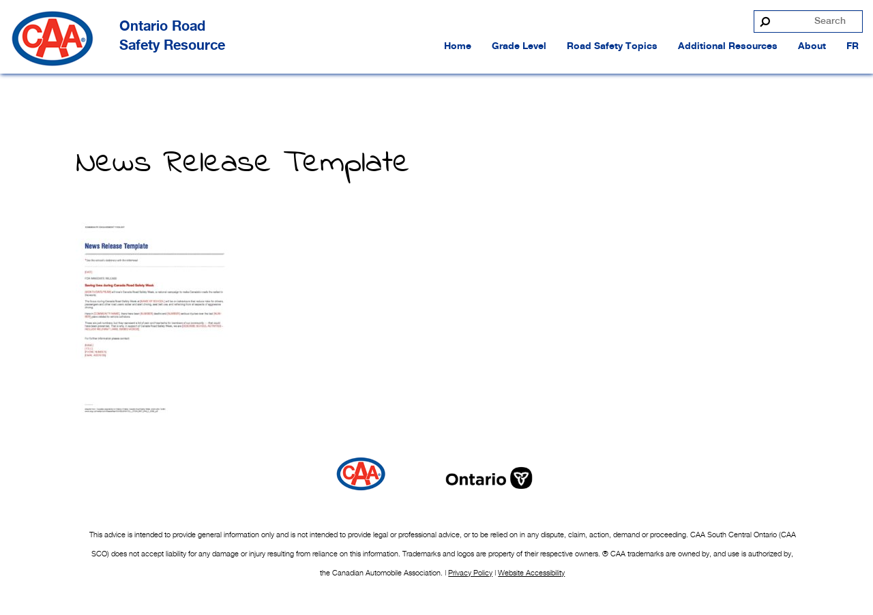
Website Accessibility (531, 573)
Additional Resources (728, 46)
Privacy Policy (470, 573)
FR (852, 46)
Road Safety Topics (612, 46)
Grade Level (519, 46)
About (812, 46)
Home (457, 46)
